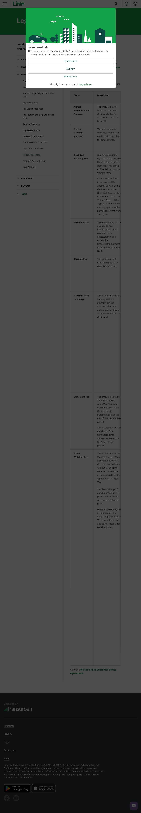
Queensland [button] (70, 61)
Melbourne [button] (70, 76)
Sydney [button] (70, 68)
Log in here (85, 84)
